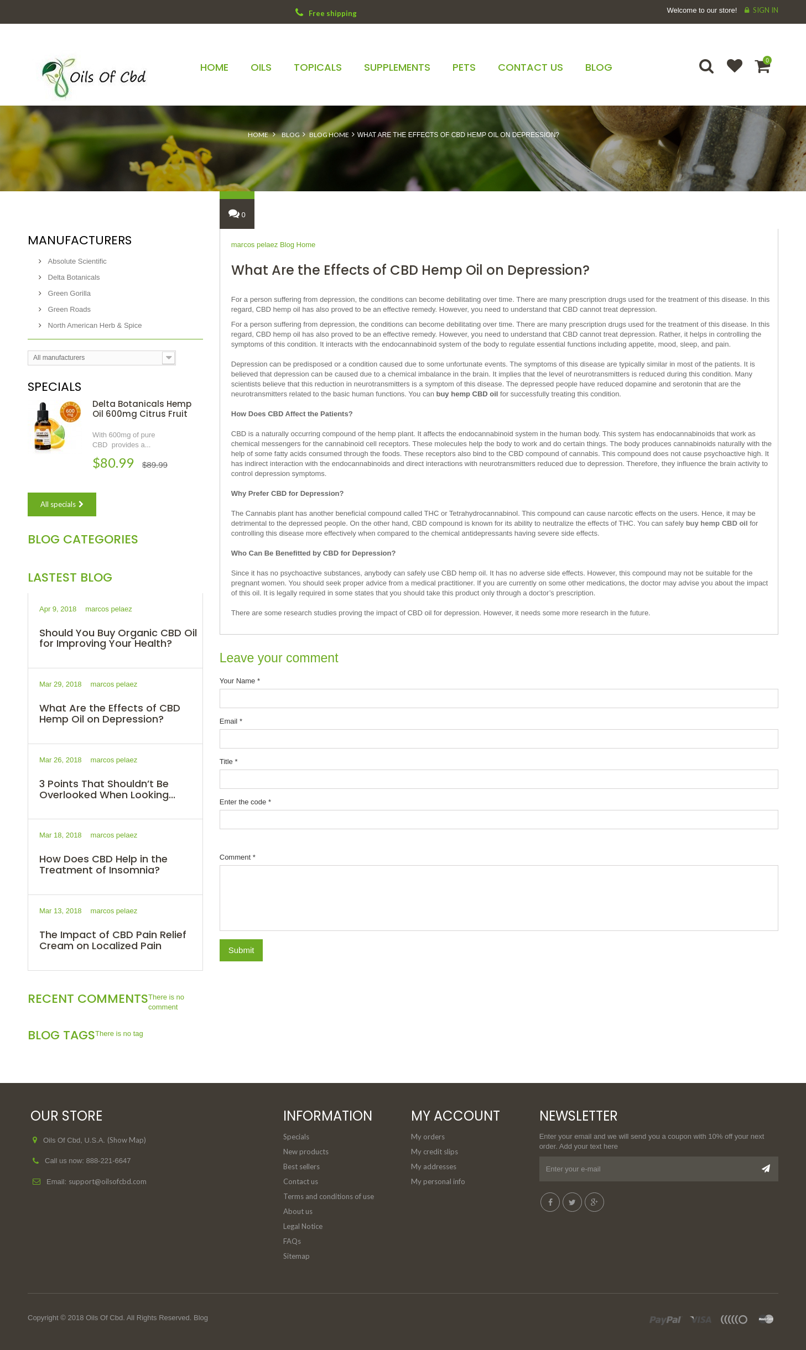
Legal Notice (303, 1226)
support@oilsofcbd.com (108, 1181)
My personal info (438, 1181)
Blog (291, 134)
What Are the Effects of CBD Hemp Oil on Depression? (109, 713)
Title (229, 761)
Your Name (240, 681)
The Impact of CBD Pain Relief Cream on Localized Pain (112, 940)
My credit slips (434, 1151)
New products (306, 1151)
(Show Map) (126, 1140)
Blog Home (329, 134)
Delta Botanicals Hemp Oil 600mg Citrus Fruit (141, 409)
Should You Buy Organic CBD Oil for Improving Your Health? (118, 638)
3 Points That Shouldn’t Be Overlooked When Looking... (107, 789)
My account (455, 1116)
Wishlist (729, 73)
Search (707, 73)
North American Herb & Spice (94, 325)
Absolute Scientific (76, 261)
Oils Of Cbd (104, 1318)
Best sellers (301, 1166)
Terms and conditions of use (328, 1196)
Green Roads (68, 309)
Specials (54, 386)
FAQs (292, 1241)
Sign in (765, 10)
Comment (238, 857)
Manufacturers (80, 240)
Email (231, 721)
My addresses (433, 1166)
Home (258, 134)
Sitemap (296, 1256)
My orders (428, 1136)
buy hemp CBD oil (717, 523)
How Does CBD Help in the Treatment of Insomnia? (103, 864)
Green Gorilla (68, 293)
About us (298, 1211)
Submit (241, 950)
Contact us (300, 1181)
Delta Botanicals (73, 277)
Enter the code (245, 802)
